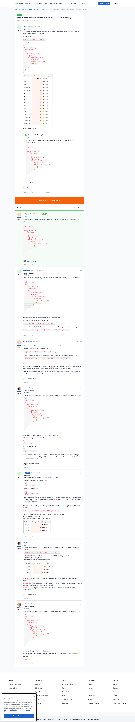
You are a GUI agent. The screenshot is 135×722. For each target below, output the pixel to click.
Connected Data (14, 703)
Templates (91, 699)
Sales (37, 699)
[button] (104, 3)
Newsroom (116, 699)
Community (23, 9)
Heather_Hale (27, 604)
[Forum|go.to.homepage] (23, 3)
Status (115, 696)
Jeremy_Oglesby (27, 214)
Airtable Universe (93, 703)
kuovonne (25, 388)
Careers (115, 688)
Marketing (38, 688)
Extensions (12, 692)
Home (16, 9)
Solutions (38, 680)
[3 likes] (31, 464)
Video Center (66, 692)
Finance (38, 703)
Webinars (65, 703)
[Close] (34, 706)
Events (67, 3)
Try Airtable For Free (119, 703)
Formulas (45, 9)
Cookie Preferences (93, 719)
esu (24, 26)
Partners (90, 684)
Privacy (58, 719)
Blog (114, 692)
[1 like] (29, 379)
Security (38, 719)
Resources (91, 680)
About (115, 684)
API (45, 719)
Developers (91, 692)
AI (9, 699)
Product (38, 684)
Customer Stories (67, 699)
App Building (13, 696)
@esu (28, 137)
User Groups (48, 3)
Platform (12, 680)
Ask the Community (34, 9)
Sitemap (50, 719)
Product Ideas (58, 3)
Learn (64, 680)
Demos (64, 696)
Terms (65, 719)
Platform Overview (15, 684)
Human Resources (41, 696)
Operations (39, 692)
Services (90, 688)
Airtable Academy (68, 684)
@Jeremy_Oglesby (45, 435)
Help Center (82, 3)
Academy (73, 3)
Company (116, 680)
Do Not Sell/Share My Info (77, 719)
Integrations (13, 688)
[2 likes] (30, 261)
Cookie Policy (26, 715)
